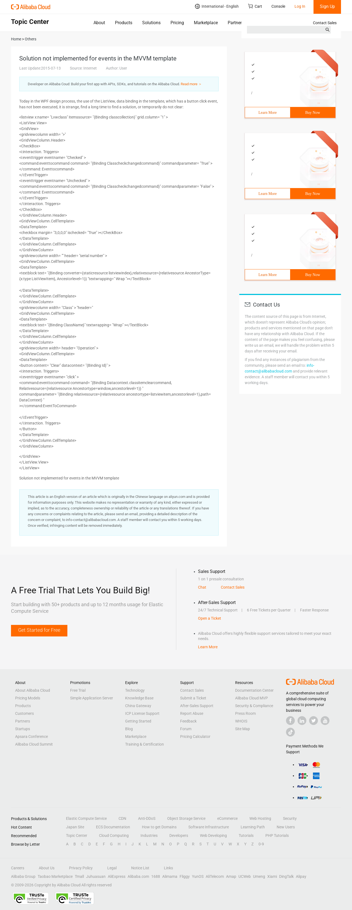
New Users (286, 827)
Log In (300, 6)
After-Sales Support (196, 706)
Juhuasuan (96, 876)
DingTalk (286, 876)
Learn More (267, 113)
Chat (202, 587)
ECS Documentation (113, 827)
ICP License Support (142, 713)
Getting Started (138, 721)
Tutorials (246, 835)
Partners (236, 22)
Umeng (259, 876)
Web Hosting (260, 818)
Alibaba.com (138, 876)
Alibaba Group (23, 876)
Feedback (188, 721)
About (99, 22)
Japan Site (75, 827)
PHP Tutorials (277, 835)
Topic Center (76, 835)
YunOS (198, 876)
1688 (155, 876)
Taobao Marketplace (55, 876)
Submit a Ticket (193, 698)
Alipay (301, 876)
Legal (112, 868)
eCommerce (227, 818)
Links (168, 868)
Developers (178, 835)
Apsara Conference (31, 736)
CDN (122, 818)
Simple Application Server (91, 698)
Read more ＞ (191, 84)
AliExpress (116, 876)
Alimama (169, 876)
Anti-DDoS (146, 818)
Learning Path (253, 827)
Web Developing (213, 835)
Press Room (245, 713)
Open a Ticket (209, 618)
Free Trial (78, 690)
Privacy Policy (81, 868)
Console (278, 6)
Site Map (242, 729)
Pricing (177, 22)
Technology (135, 690)
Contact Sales (325, 23)
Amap (231, 876)
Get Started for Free (39, 630)
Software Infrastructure (208, 827)
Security (290, 818)
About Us (46, 868)
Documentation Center (254, 690)
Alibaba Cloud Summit (34, 744)
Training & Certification (144, 744)
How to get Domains (159, 827)
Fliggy (185, 876)
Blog (129, 729)
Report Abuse (191, 713)
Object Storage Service (186, 818)
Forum (185, 729)
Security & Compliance (254, 706)
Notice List (140, 868)
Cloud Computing (114, 835)
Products (123, 22)
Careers (17, 868)
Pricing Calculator (195, 736)
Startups (22, 729)
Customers (24, 713)
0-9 (261, 844)
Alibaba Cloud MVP (251, 698)
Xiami (272, 876)
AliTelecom (215, 876)
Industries (149, 835)
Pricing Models (27, 698)
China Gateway (138, 706)
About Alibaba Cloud (32, 690)
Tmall (79, 876)
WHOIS (241, 721)
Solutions (151, 22)
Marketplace (206, 22)
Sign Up (327, 6)
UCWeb (244, 876)
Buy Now (312, 113)
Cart (255, 6)
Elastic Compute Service (86, 818)
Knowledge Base (139, 698)
